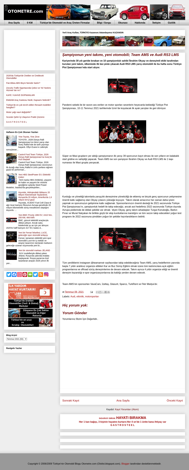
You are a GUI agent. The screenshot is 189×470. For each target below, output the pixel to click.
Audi (72, 296)
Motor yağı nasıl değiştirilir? (18, 112)
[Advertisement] (29, 49)
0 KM (29, 22)
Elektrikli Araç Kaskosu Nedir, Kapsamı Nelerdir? (28, 100)
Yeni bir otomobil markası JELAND (34, 250)
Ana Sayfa (14, 22)
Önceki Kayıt (175, 400)
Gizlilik (172, 22)
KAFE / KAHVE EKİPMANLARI (20, 95)
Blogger (125, 463)
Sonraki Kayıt (70, 400)
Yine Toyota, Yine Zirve (28, 137)
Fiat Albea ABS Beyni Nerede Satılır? (23, 83)
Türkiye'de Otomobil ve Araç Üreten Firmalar (65, 22)
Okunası (122, 22)
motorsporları (92, 296)
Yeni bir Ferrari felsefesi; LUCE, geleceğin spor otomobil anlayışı (33, 233)
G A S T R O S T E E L (16, 122)
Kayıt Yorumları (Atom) (127, 409)
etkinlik (80, 296)
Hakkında (140, 22)
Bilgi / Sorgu (104, 22)
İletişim (157, 22)
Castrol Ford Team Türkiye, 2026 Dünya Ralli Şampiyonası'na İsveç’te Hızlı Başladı (35, 157)
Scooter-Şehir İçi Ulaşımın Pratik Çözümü (25, 117)
